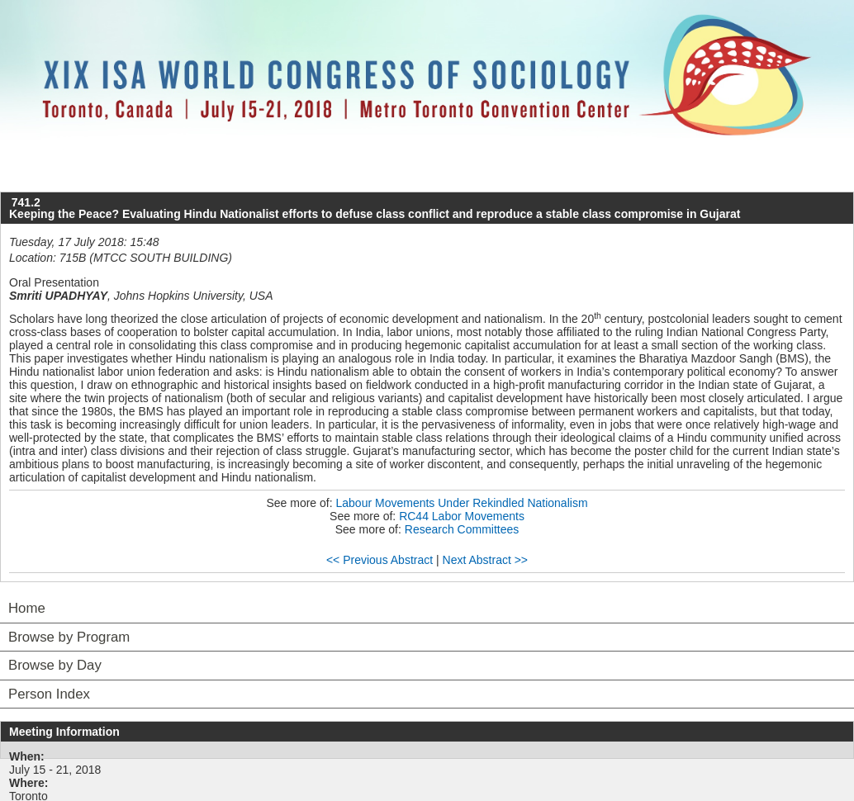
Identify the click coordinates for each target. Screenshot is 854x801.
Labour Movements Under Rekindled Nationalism (462, 503)
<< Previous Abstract (379, 559)
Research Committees (462, 529)
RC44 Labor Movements (461, 516)
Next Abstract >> (486, 559)
